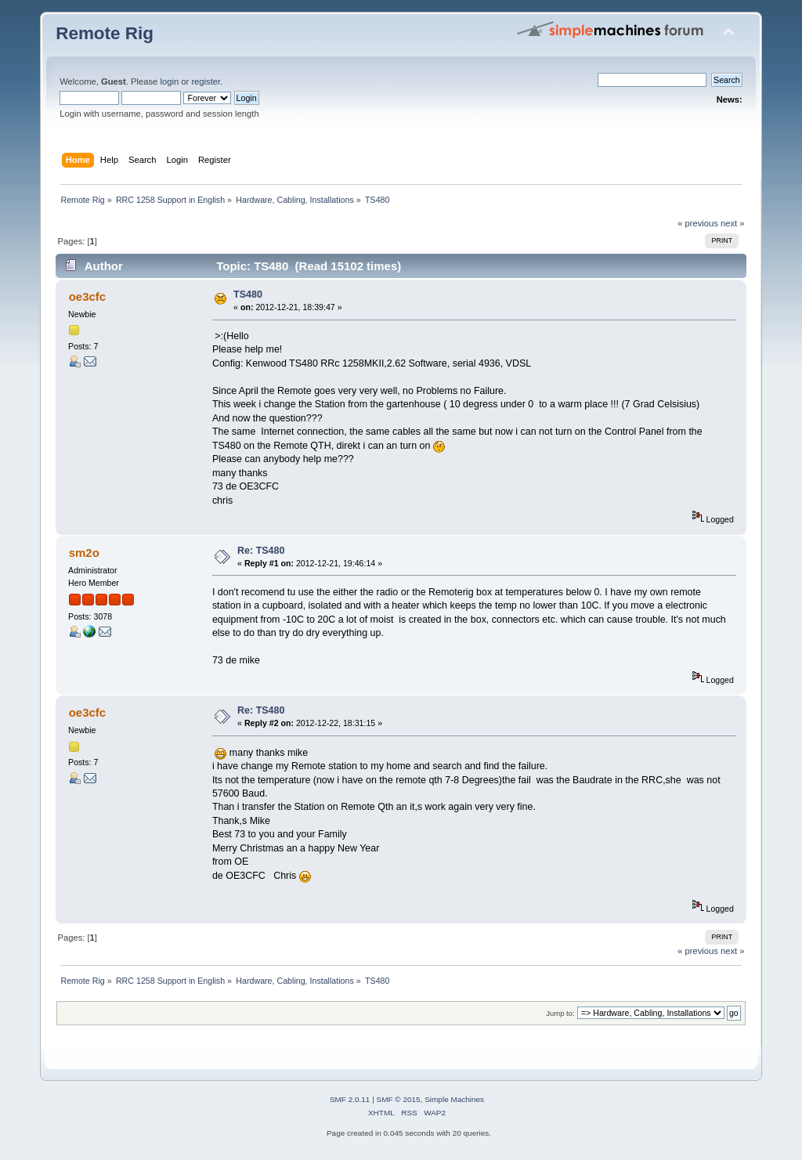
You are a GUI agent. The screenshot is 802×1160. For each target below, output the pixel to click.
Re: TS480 (260, 550)
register (205, 81)
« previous (697, 223)
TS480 (247, 294)
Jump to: (560, 1013)
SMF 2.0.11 (350, 1099)
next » (733, 223)
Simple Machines (454, 1099)
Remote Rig (105, 33)
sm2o (84, 552)
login (169, 81)
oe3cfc (87, 296)
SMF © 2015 (399, 1099)
